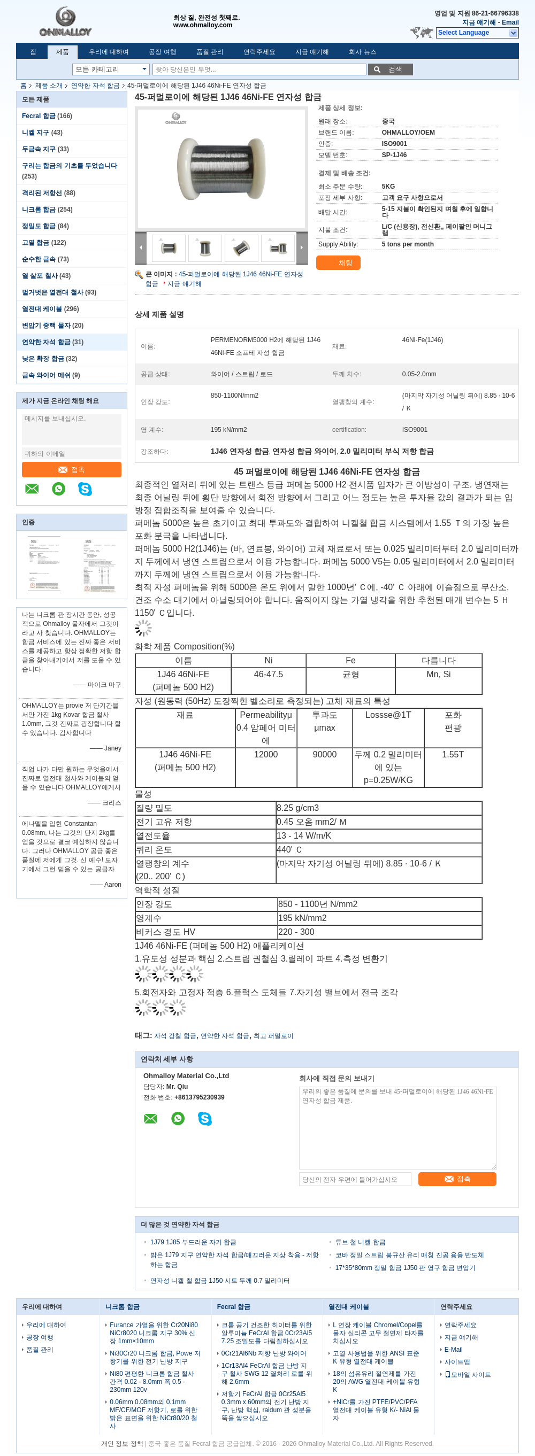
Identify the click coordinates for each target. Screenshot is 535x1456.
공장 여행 (162, 52)
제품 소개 (49, 85)
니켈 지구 (35, 132)
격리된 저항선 (42, 193)
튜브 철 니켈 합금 (360, 1242)
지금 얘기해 (479, 22)
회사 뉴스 (362, 52)
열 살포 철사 (40, 276)
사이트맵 (457, 1362)
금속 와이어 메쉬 (46, 375)
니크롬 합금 (39, 209)
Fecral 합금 (39, 116)
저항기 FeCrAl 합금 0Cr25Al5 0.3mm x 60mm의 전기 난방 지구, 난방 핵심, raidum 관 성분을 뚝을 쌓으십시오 (266, 1406)
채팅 (339, 263)
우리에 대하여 (109, 52)
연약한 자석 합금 (95, 85)
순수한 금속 (39, 259)
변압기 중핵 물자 (46, 325)
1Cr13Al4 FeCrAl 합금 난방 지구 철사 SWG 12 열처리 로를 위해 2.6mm (266, 1373)
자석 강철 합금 (175, 1036)
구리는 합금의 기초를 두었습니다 (69, 165)
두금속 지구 (39, 149)
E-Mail (454, 1349)
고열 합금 (35, 242)
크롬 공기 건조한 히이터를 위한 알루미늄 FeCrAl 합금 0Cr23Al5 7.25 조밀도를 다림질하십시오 (266, 1333)
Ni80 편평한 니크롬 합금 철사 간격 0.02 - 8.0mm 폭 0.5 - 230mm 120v (152, 1381)
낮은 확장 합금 (43, 358)
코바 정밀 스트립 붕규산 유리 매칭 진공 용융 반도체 (410, 1255)
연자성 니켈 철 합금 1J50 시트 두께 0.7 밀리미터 (220, 1280)
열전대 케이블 (42, 309)
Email (510, 22)
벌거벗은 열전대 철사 (52, 292)
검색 (395, 69)
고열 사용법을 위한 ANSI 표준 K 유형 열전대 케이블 (376, 1357)
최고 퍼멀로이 (274, 1036)
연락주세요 (259, 52)
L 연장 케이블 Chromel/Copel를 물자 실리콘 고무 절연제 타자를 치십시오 (378, 1333)
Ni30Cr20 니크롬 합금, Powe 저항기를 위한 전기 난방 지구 (155, 1357)
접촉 (71, 470)
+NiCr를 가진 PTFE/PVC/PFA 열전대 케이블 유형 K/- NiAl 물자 (376, 1410)
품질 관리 (210, 52)
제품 (62, 52)
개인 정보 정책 (122, 1443)
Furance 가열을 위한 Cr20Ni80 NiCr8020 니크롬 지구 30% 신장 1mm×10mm (154, 1333)
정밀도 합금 (39, 226)
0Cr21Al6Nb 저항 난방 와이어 (264, 1353)
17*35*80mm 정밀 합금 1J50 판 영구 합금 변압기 (405, 1268)
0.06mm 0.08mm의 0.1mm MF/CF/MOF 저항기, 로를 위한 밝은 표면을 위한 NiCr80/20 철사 (153, 1414)
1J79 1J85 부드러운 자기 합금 (193, 1242)
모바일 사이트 (468, 1374)
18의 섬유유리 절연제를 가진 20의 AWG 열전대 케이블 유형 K (376, 1381)
